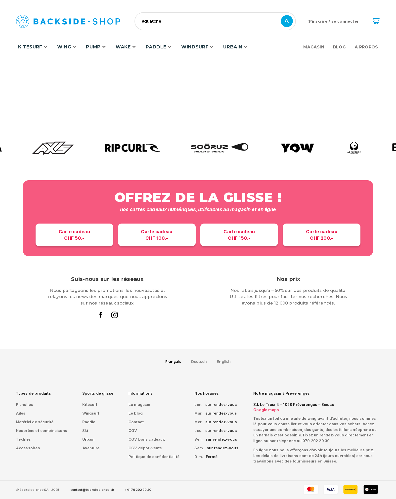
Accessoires (28, 448)
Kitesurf (30, 47)
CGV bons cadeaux (147, 439)
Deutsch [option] (199, 361)
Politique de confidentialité (154, 456)
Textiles (23, 439)
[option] (199, 361)
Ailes (21, 413)
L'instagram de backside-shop (114, 314)
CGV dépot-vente (145, 448)
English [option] (224, 361)
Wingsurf (90, 413)
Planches (24, 404)
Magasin (313, 47)
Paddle (156, 47)
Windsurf (194, 47)
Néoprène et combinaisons (41, 430)
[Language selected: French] (198, 361)
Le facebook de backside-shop (101, 314)
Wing (64, 47)
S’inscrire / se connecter (333, 21)
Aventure (90, 448)
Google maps (266, 409)
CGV (133, 430)
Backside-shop (68, 22)
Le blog (136, 413)
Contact (136, 422)
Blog (339, 47)
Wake (123, 47)
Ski (85, 430)
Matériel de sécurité (35, 422)
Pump (93, 47)
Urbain (232, 47)
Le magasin (139, 404)
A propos (366, 47)
